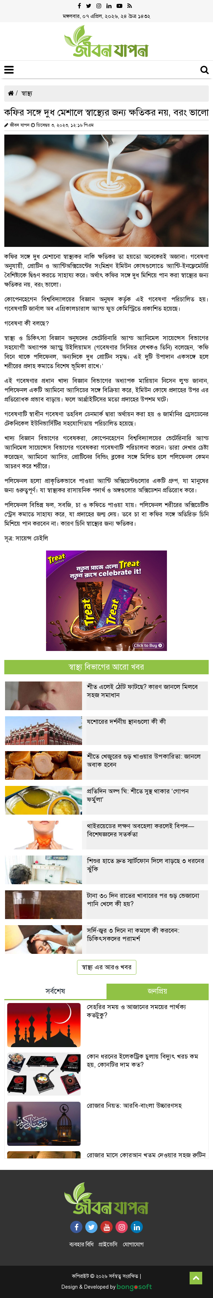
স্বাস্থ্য (26, 93)
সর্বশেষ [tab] (55, 991)
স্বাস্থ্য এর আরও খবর (107, 967)
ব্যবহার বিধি (81, 1244)
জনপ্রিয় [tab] (157, 991)
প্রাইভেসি (108, 1244)
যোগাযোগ (133, 1244)
